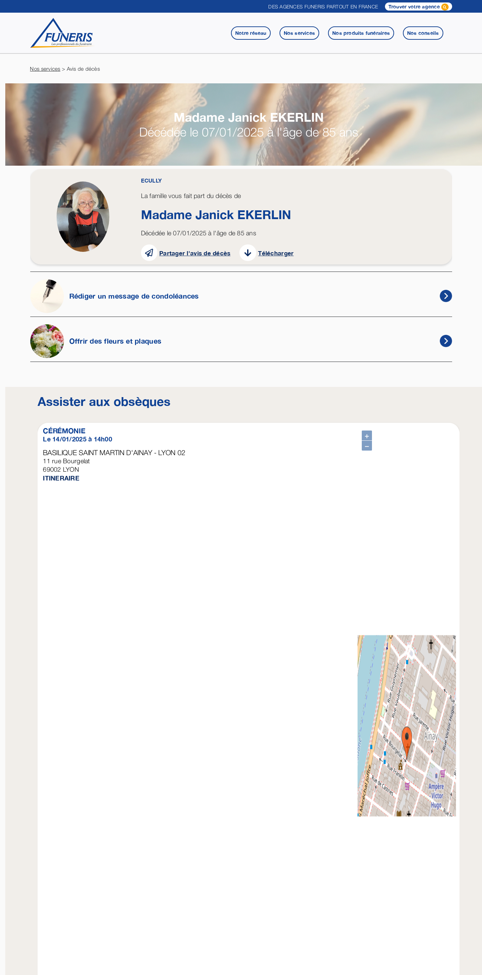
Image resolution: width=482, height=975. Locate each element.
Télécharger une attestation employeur (108, 849)
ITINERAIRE (61, 478)
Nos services (45, 68)
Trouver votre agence (418, 7)
